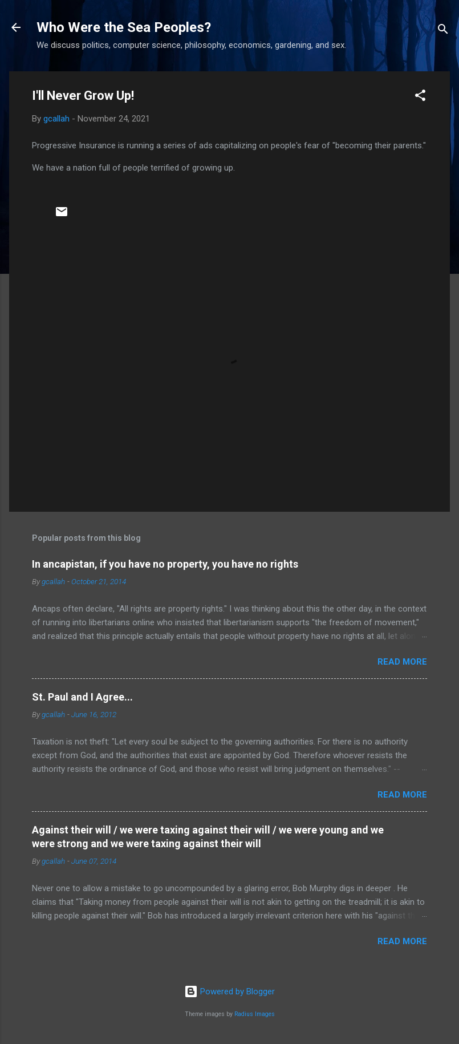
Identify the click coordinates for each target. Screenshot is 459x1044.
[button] (420, 97)
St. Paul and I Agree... (82, 697)
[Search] (443, 31)
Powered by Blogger (229, 991)
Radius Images (254, 1014)
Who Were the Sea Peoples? (123, 27)
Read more (402, 662)
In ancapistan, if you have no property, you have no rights (165, 564)
